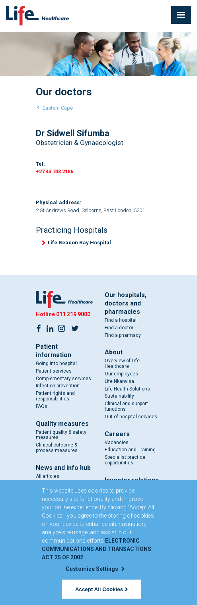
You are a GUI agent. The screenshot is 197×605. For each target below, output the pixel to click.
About (114, 352)
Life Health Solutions (127, 389)
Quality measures (62, 423)
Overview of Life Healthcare (122, 363)
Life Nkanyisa (119, 381)
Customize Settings (95, 569)
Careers (117, 434)
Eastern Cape (58, 108)
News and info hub (63, 468)
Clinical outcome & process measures (57, 447)
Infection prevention (58, 386)
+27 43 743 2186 (54, 171)
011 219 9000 (73, 314)
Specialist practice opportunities (125, 460)
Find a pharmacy (123, 335)
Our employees (121, 374)
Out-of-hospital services (131, 416)
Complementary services (63, 378)
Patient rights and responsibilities (55, 396)
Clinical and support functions (126, 406)
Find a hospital (121, 320)
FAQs (41, 406)
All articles (47, 476)
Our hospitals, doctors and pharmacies (125, 303)
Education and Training (130, 449)
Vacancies (117, 442)
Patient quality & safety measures (61, 435)
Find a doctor (119, 328)
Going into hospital (56, 363)
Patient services (54, 371)
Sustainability (119, 396)
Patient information (53, 351)
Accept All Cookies (101, 589)
